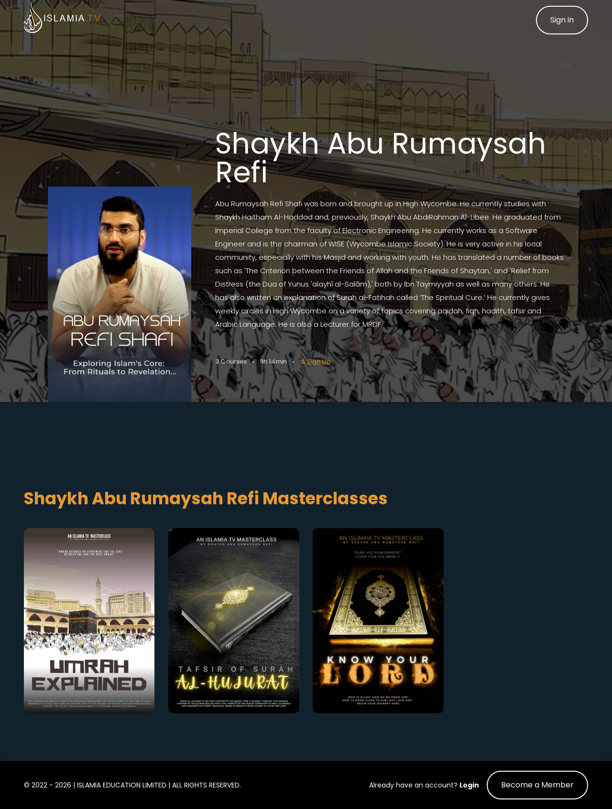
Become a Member (537, 784)
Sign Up (315, 361)
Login (469, 785)
